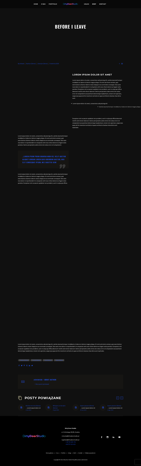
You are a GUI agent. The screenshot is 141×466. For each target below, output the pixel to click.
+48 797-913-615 (70, 444)
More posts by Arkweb (42, 384)
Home (36, 4)
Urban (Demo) (59, 360)
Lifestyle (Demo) (42, 63)
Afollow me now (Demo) (33, 406)
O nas (43, 4)
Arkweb (22, 63)
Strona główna (49, 453)
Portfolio (53, 4)
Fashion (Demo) (31, 63)
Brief (94, 4)
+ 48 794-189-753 (70, 442)
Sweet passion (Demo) (87, 406)
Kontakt (102, 4)
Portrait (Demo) (36, 360)
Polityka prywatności (90, 453)
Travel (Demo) (48, 360)
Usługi (86, 4)
